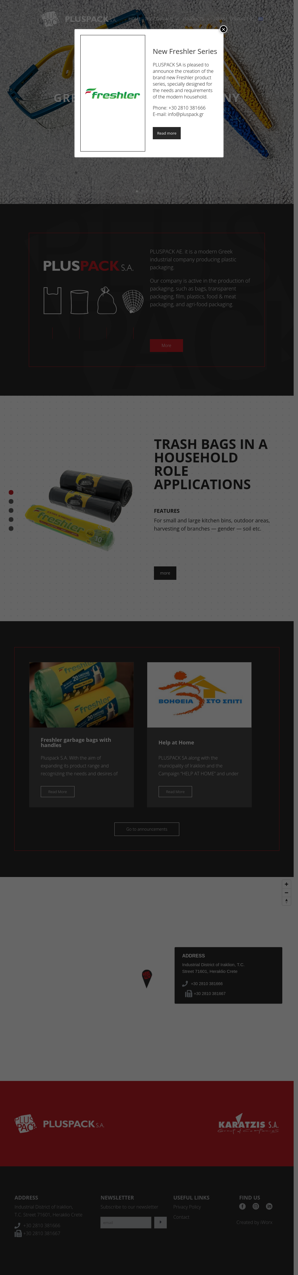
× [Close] (223, 29)
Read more (166, 133)
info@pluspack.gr (186, 114)
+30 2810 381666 (186, 108)
